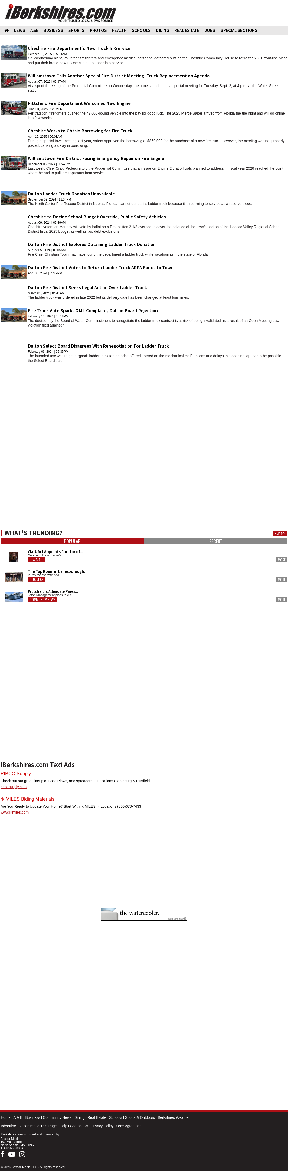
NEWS (19, 30)
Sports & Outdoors (140, 1117)
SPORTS (76, 30)
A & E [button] (36, 559)
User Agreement (129, 1126)
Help (63, 1126)
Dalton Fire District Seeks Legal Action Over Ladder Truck (87, 287)
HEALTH (119, 30)
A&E (34, 30)
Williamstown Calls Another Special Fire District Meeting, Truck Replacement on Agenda (119, 76)
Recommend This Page (38, 1126)
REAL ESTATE (187, 30)
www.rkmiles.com (15, 812)
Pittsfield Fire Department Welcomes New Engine (79, 103)
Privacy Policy (102, 1126)
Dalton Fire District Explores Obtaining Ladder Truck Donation (92, 244)
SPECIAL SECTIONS (239, 30)
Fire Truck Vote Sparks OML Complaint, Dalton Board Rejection (93, 311)
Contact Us (79, 1126)
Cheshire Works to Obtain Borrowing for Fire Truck (80, 131)
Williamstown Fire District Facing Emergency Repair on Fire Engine (96, 158)
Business (32, 1117)
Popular (72, 541)
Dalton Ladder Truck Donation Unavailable (71, 194)
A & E (17, 1117)
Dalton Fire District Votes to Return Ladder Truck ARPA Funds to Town (101, 267)
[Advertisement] (144, 403)
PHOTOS (98, 30)
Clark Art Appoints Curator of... (55, 551)
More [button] (282, 559)
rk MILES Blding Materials (27, 799)
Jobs (210, 30)
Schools (115, 1117)
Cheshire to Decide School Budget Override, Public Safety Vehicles (97, 217)
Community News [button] (42, 599)
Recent (215, 541)
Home (5, 1117)
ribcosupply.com (14, 787)
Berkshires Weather (174, 1117)
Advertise (8, 1126)
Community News (57, 1117)
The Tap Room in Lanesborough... (57, 571)
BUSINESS (53, 30)
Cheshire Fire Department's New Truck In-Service (79, 48)
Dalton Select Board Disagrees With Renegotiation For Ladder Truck (98, 346)
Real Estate (97, 1117)
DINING (162, 30)
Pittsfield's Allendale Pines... (53, 591)
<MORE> (280, 533)
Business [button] (36, 579)
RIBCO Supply (16, 773)
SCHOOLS (141, 30)
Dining (79, 1117)
